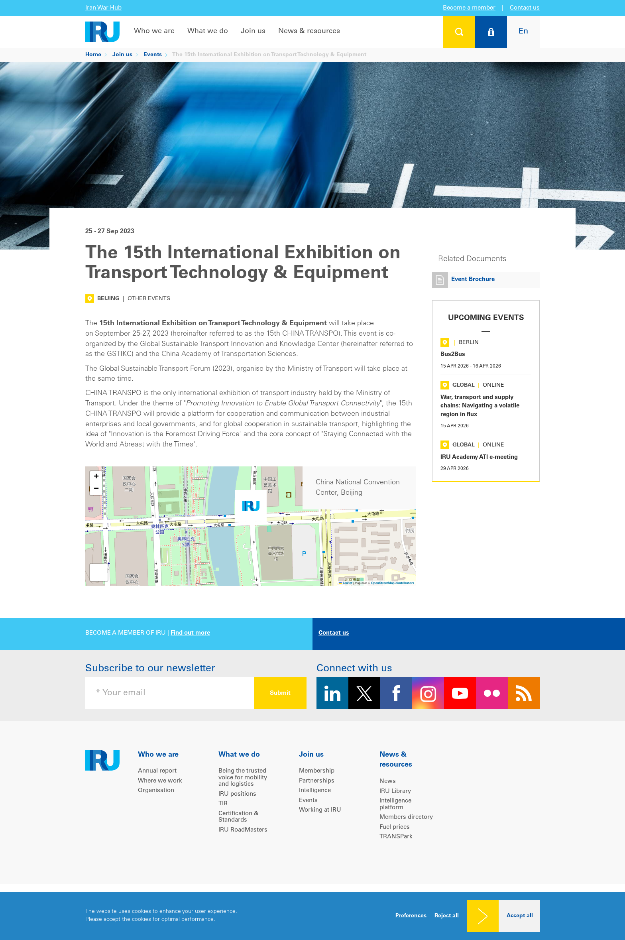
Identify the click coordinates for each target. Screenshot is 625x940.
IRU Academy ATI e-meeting (479, 457)
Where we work (160, 781)
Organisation (156, 791)
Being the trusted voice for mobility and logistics (242, 777)
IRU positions (237, 794)
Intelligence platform (395, 804)
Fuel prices (394, 827)
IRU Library (395, 791)
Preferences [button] (410, 916)
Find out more (190, 633)
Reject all (446, 916)
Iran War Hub (103, 8)
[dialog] (312, 916)
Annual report (157, 771)
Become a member (469, 8)
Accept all (520, 916)
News (387, 782)
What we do (207, 31)
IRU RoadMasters (242, 830)
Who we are (154, 31)
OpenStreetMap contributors (392, 583)
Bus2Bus (452, 355)
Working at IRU (320, 810)
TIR (223, 804)
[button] (251, 508)
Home (93, 55)
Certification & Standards (238, 817)
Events (152, 55)
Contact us (525, 8)
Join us (253, 31)
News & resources (309, 31)
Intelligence (315, 791)
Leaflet (345, 583)
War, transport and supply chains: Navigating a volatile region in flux (479, 406)
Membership (316, 771)
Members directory (406, 817)
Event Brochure (473, 280)
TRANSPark (396, 837)
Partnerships (316, 781)
